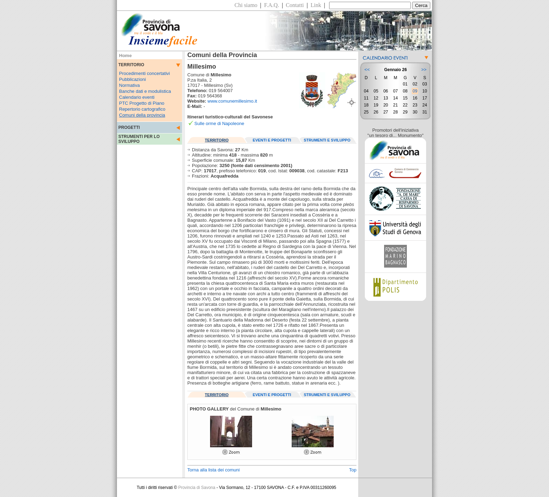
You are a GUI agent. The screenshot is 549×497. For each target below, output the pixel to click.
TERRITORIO (217, 140)
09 (414, 91)
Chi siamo (246, 5)
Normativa (129, 85)
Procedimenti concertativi (144, 73)
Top (352, 469)
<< (367, 69)
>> (423, 69)
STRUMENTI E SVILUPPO (327, 140)
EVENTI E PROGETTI (272, 140)
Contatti (295, 5)
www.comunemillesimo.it (232, 101)
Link (316, 5)
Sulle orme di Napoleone (219, 123)
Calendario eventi (136, 97)
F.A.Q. (271, 5)
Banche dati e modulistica (145, 91)
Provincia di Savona (196, 487)
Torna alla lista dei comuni (213, 469)
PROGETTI (129, 127)
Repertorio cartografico (142, 109)
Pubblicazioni (132, 79)
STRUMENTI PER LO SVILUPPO (139, 139)
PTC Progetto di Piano (141, 103)
